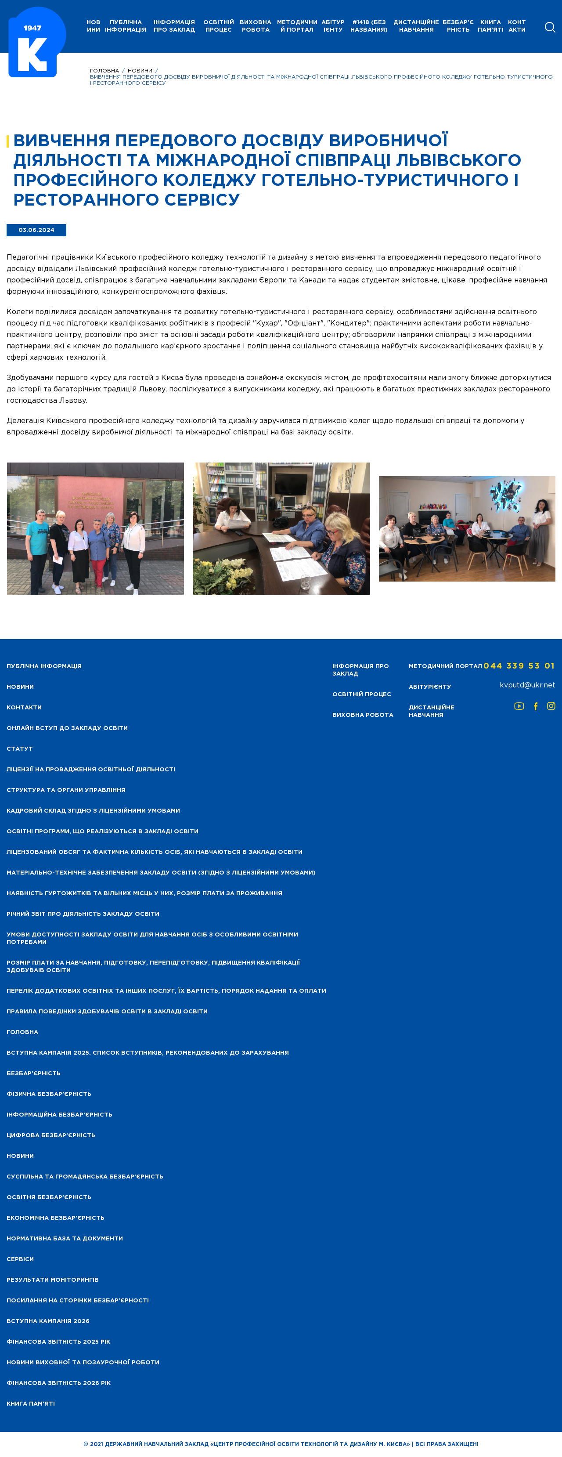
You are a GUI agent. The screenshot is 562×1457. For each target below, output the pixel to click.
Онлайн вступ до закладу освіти (67, 728)
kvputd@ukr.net (527, 685)
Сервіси (20, 1259)
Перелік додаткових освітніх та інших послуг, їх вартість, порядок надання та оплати (166, 991)
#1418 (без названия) (369, 26)
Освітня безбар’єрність (49, 1197)
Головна (104, 71)
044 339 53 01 (519, 666)
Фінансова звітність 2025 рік (58, 1342)
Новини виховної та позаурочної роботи (83, 1362)
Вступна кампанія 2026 (48, 1321)
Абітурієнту (333, 26)
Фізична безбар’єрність (49, 1094)
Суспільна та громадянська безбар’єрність (85, 1177)
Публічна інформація (125, 26)
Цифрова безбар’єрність (51, 1135)
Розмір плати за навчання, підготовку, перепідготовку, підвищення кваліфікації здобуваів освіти (153, 967)
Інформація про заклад (174, 26)
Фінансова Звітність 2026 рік (59, 1383)
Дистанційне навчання (416, 26)
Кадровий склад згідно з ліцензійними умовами (93, 811)
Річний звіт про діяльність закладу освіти (83, 914)
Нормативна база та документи (65, 1238)
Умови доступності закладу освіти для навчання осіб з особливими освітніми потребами (152, 939)
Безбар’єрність (458, 26)
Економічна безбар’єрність (55, 1218)
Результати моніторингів (53, 1280)
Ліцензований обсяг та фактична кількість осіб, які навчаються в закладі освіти (155, 852)
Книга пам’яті (491, 26)
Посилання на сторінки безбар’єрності (78, 1300)
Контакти (517, 26)
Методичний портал (297, 26)
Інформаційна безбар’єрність (59, 1115)
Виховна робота (255, 26)
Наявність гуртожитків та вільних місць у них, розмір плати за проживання (144, 893)
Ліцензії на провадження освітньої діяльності (91, 769)
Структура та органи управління (66, 790)
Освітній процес (218, 26)
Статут (20, 749)
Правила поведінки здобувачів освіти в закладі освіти (107, 1011)
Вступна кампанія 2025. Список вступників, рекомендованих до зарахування (148, 1053)
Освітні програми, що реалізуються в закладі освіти (102, 831)
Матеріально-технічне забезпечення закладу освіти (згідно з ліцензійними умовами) (161, 873)
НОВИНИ (93, 26)
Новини (140, 71)
